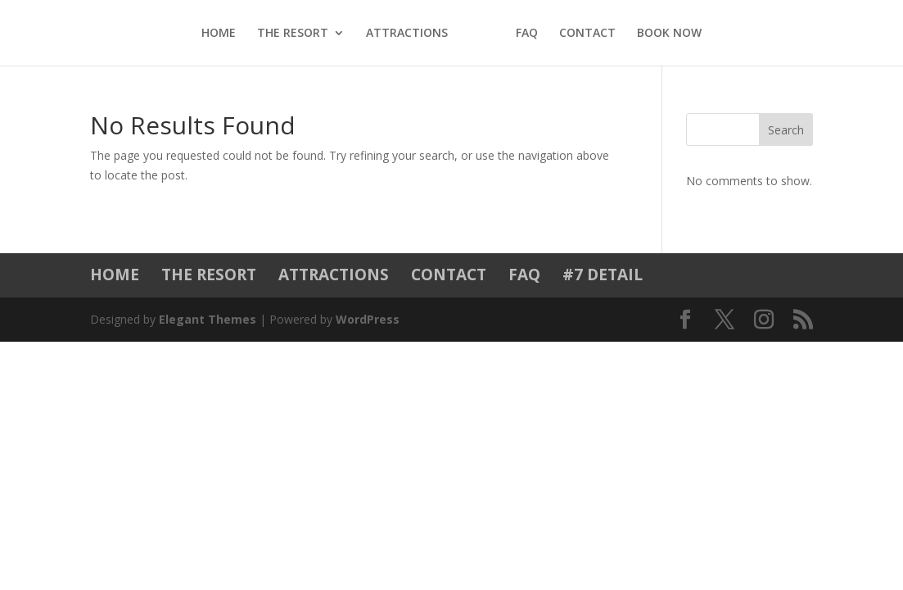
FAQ (527, 33)
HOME (218, 33)
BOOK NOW (669, 33)
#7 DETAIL (602, 274)
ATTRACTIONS (407, 33)
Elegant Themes (207, 319)
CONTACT (587, 33)
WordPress (368, 319)
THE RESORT (292, 33)
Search (786, 130)
